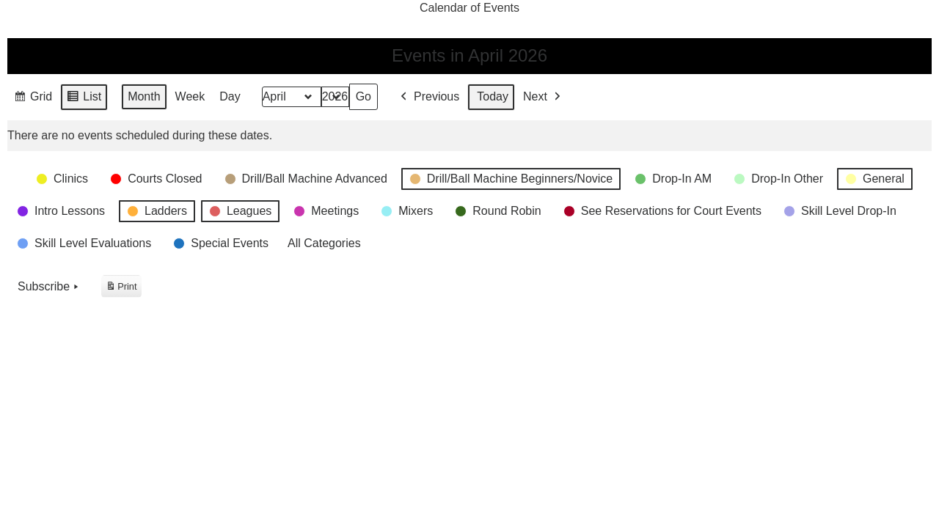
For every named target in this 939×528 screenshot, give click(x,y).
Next (543, 97)
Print (121, 288)
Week (190, 97)
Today (492, 97)
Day (229, 97)
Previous (428, 97)
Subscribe (49, 287)
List (83, 99)
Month (144, 97)
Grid (32, 99)
